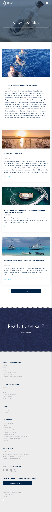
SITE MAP (6, 497)
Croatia (5, 368)
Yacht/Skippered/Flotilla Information (15, 436)
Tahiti (4, 370)
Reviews (5, 412)
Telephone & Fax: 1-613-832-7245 (14, 456)
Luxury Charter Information (12, 439)
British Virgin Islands (9, 372)
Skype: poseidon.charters (11, 459)
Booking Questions (9, 434)
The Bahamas (7, 374)
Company (6, 410)
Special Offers (7, 427)
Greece (5, 365)
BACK (26, 291)
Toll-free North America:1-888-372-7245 (16, 454)
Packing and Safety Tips (11, 430)
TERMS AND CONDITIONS (12, 492)
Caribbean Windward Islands (12, 376)
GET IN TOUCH (26, 333)
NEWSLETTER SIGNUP (17, 483)
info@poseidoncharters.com (12, 452)
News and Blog (8, 423)
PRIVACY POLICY (8, 494)
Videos (5, 425)
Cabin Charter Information (11, 441)
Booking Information (9, 432)
